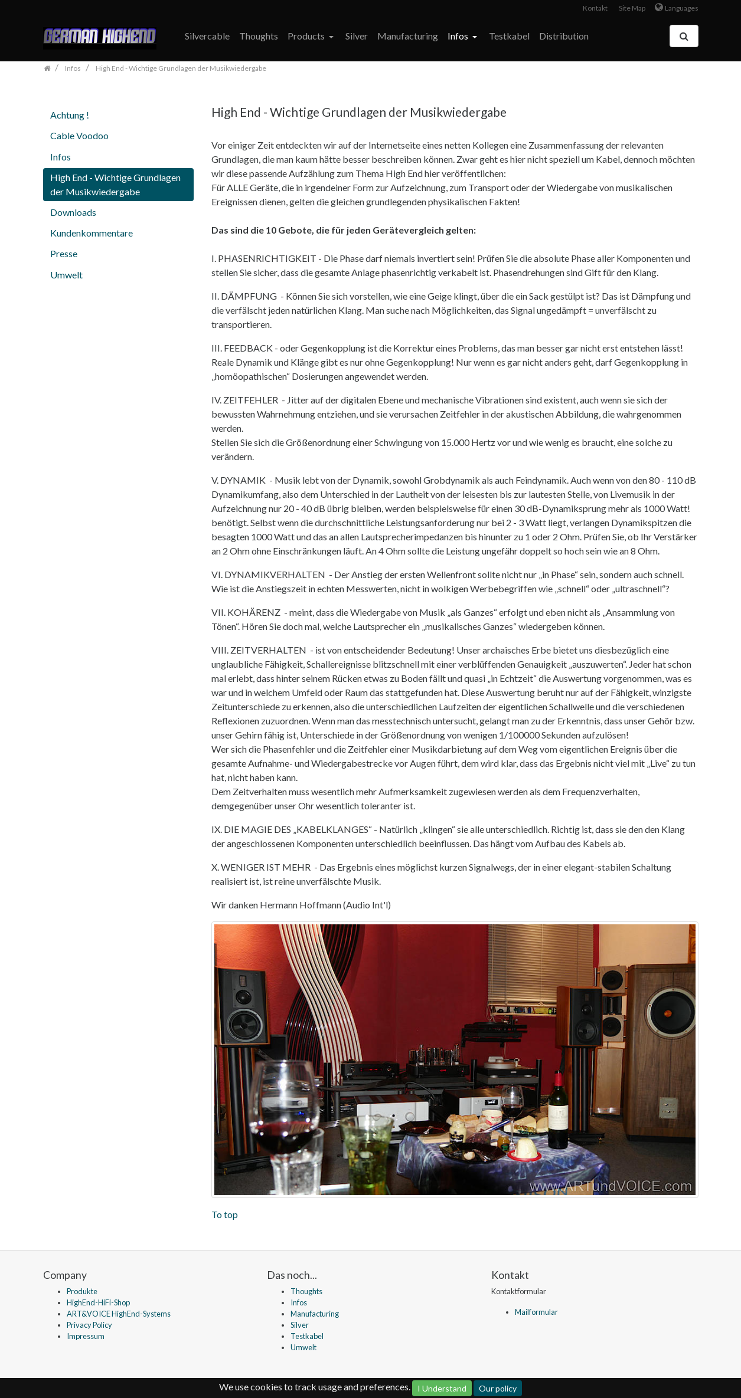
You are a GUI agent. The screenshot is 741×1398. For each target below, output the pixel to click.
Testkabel (509, 35)
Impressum (86, 1336)
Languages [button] (681, 8)
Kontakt (595, 8)
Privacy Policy (89, 1325)
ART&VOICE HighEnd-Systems (119, 1313)
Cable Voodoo (79, 135)
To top (224, 1214)
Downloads (73, 212)
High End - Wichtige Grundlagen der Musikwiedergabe (115, 184)
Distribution (564, 35)
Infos (459, 35)
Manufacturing (407, 35)
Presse (63, 253)
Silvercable (207, 35)
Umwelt (66, 274)
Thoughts (258, 35)
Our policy (498, 1388)
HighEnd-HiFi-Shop (98, 1302)
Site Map (632, 8)
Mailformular (536, 1312)
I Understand (441, 1388)
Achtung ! (69, 114)
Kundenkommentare (91, 232)
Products (307, 35)
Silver (356, 35)
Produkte (82, 1291)
